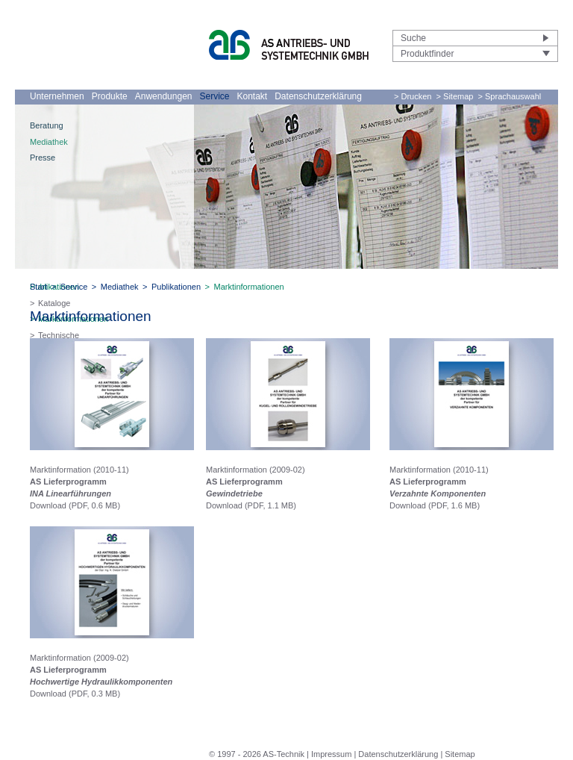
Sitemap (460, 754)
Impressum (331, 754)
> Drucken (412, 96)
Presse (42, 157)
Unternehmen (57, 96)
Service (214, 96)
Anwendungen (163, 96)
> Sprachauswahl (510, 96)
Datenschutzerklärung (318, 96)
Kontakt (252, 96)
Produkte (110, 96)
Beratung (46, 125)
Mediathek (49, 141)
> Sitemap (455, 96)
